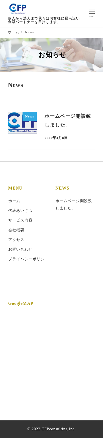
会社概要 (16, 230)
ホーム (14, 201)
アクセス (16, 239)
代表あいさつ (20, 210)
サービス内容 (20, 220)
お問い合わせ (20, 249)
